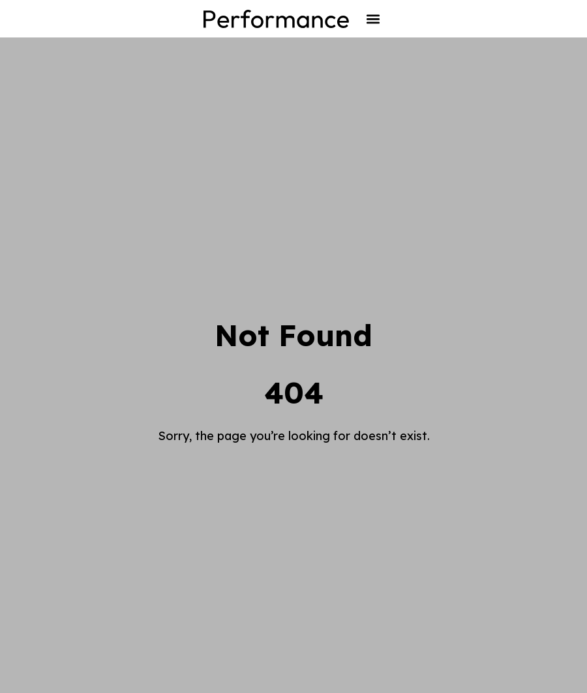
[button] (373, 18)
